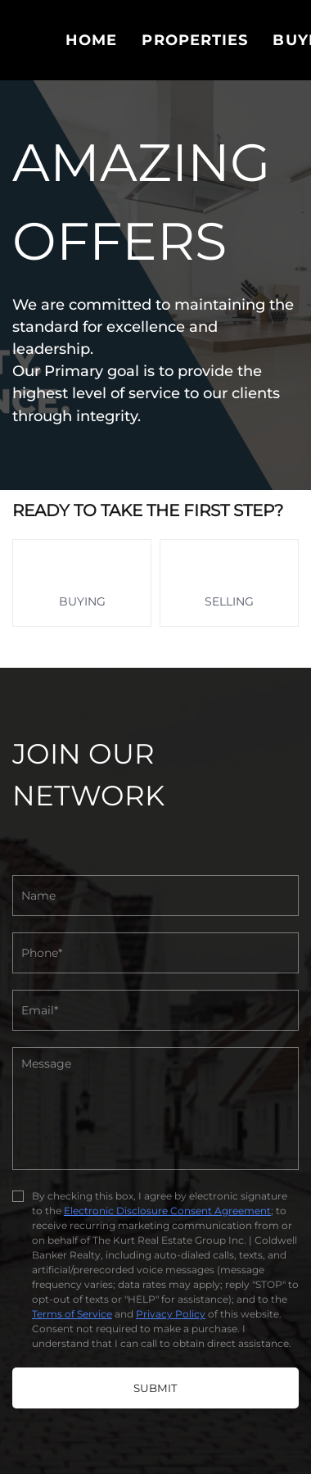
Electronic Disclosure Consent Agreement (167, 1210)
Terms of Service (72, 1314)
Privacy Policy (170, 1314)
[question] (155, 1108)
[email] (155, 1010)
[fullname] (155, 895)
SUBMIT (155, 1388)
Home (91, 40)
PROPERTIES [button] (195, 40)
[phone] (155, 952)
